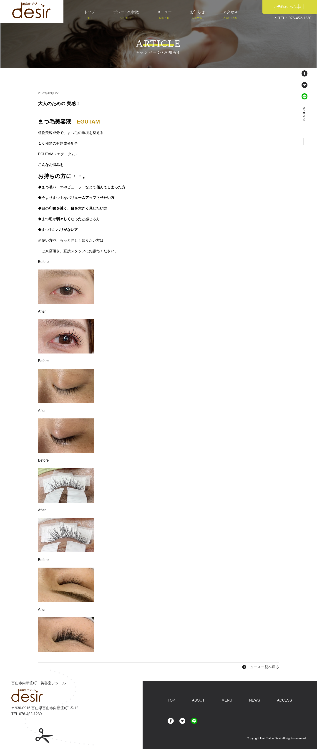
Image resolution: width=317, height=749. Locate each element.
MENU (226, 700)
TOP (171, 700)
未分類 (71, 93)
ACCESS (284, 700)
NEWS (254, 700)
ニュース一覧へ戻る (260, 667)
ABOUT (198, 700)
